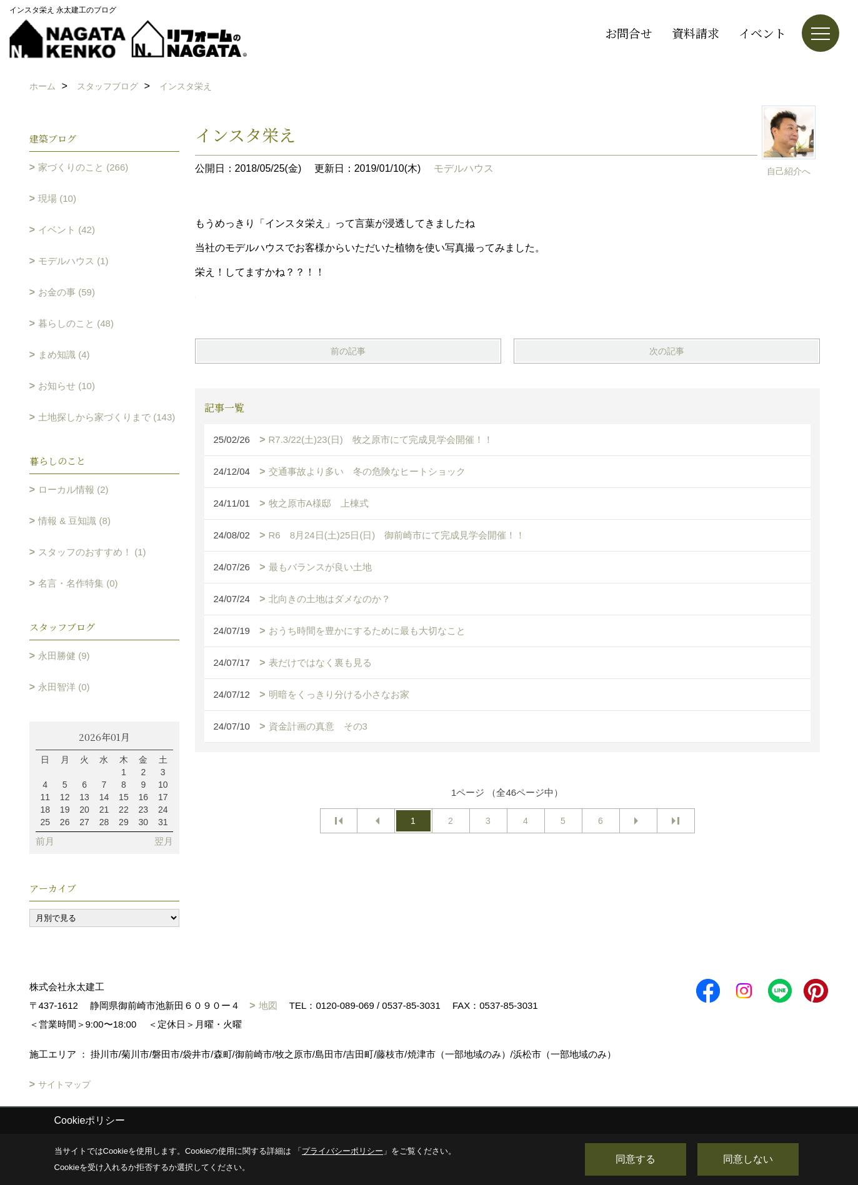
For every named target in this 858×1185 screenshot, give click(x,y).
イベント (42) (66, 229)
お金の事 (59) (66, 292)
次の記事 (666, 351)
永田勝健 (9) (64, 655)
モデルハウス (464, 168)
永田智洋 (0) (64, 687)
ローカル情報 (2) (73, 489)
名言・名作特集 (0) (78, 583)
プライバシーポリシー (342, 1151)
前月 (45, 841)
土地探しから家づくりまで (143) (106, 417)
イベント (762, 32)
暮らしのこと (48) (76, 323)
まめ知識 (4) (64, 354)
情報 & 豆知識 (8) (74, 520)
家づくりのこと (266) (83, 167)
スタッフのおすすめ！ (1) (92, 552)
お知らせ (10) (66, 385)
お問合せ (628, 32)
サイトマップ (64, 1084)
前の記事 (348, 351)
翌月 (163, 841)
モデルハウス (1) (73, 260)
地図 (268, 1005)
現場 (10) (57, 198)
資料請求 (695, 32)
